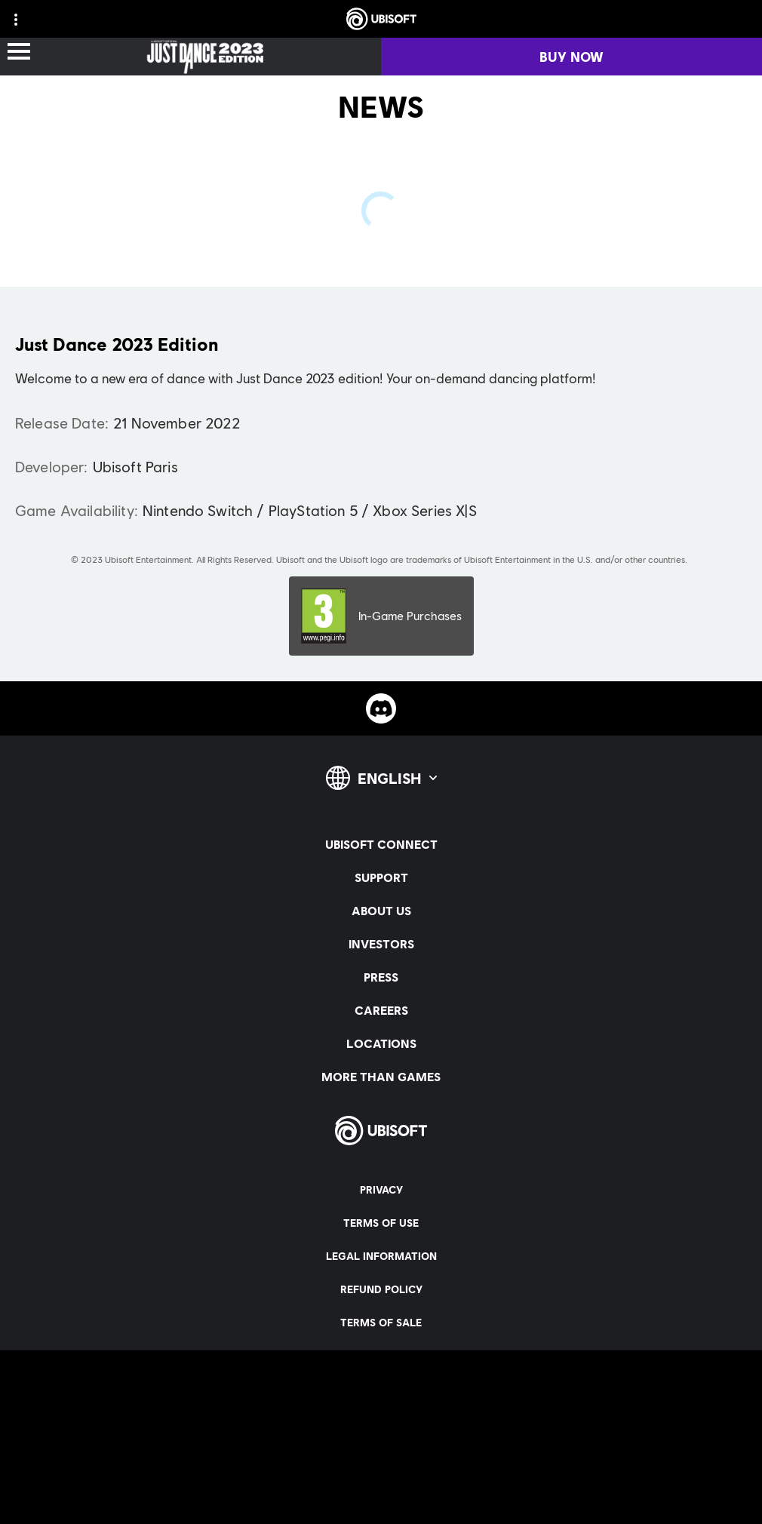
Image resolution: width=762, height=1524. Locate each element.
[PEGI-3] (381, 616)
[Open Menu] (19, 52)
